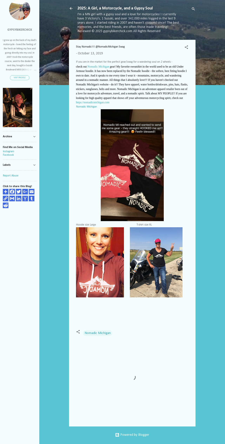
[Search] (193, 9)
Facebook (8, 155)
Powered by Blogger (132, 435)
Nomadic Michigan (98, 66)
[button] (186, 48)
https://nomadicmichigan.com (93, 102)
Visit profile (20, 78)
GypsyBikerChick (19, 30)
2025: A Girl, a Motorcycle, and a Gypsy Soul (115, 8)
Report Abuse (10, 175)
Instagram (8, 151)
